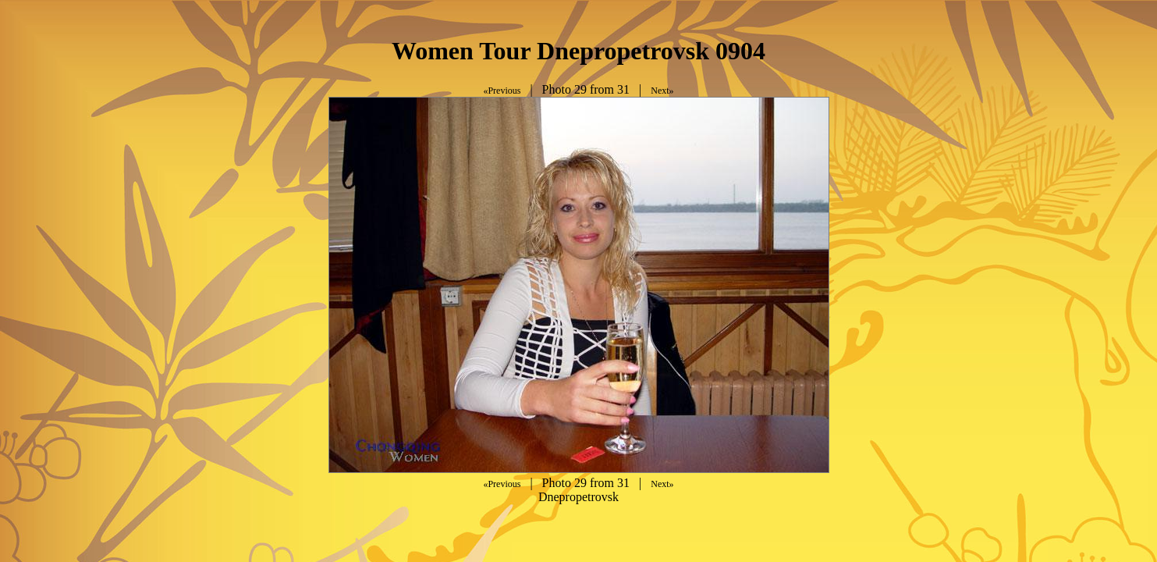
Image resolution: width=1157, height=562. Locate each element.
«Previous (501, 90)
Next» (662, 90)
